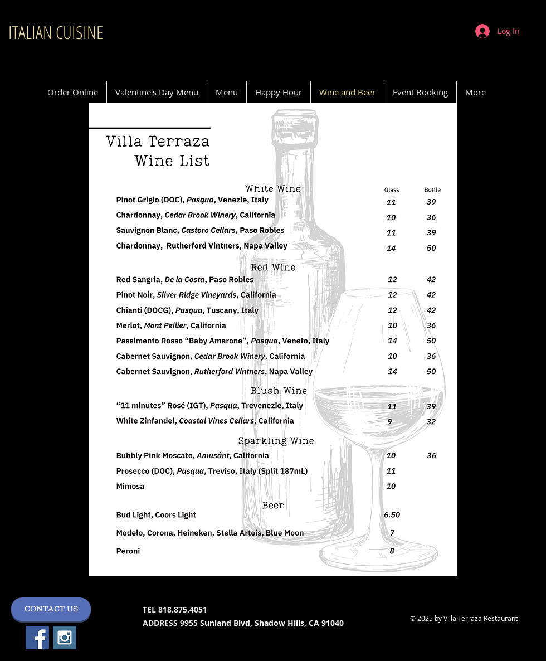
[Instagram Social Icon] (64, 637)
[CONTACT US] (51, 609)
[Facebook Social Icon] (37, 637)
